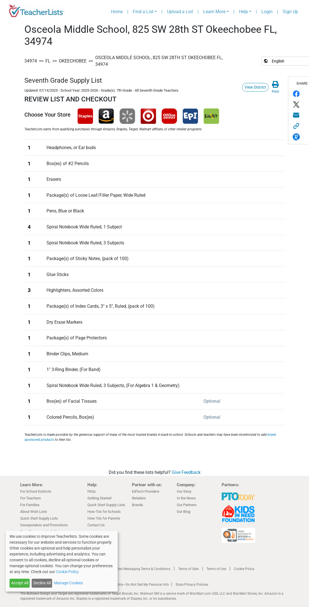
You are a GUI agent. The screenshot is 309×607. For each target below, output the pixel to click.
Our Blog (183, 511)
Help (243, 11)
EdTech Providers (145, 491)
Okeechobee (73, 61)
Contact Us (96, 525)
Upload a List (180, 11)
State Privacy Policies (192, 585)
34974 (30, 61)
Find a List (143, 11)
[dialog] (62, 561)
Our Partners (187, 505)
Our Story (184, 491)
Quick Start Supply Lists (39, 518)
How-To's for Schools (104, 511)
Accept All (19, 583)
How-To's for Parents (103, 518)
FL (47, 61)
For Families (30, 505)
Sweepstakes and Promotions (44, 525)
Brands (137, 505)
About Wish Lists (33, 511)
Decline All (42, 583)
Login (267, 11)
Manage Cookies (68, 583)
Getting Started (99, 498)
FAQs (91, 491)
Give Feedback (186, 472)
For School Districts (35, 491)
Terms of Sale (188, 569)
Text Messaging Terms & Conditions (143, 569)
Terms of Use (216, 569)
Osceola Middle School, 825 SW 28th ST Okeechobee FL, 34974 (159, 61)
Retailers (139, 498)
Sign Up (290, 11)
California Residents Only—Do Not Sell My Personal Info (127, 585)
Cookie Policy (244, 569)
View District (255, 87)
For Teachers (30, 498)
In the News (186, 498)
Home (117, 11)
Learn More (214, 11)
